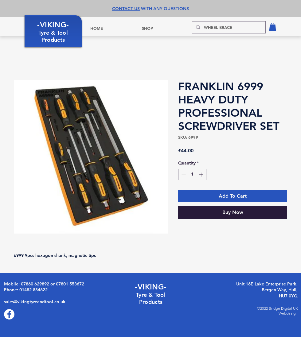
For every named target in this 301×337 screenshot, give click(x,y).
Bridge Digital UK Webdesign (283, 311)
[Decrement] (183, 174)
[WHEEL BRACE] (228, 27)
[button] (272, 27)
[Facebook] (9, 314)
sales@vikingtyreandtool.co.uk (34, 301)
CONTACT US (126, 8)
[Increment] (201, 174)
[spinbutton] (192, 174)
